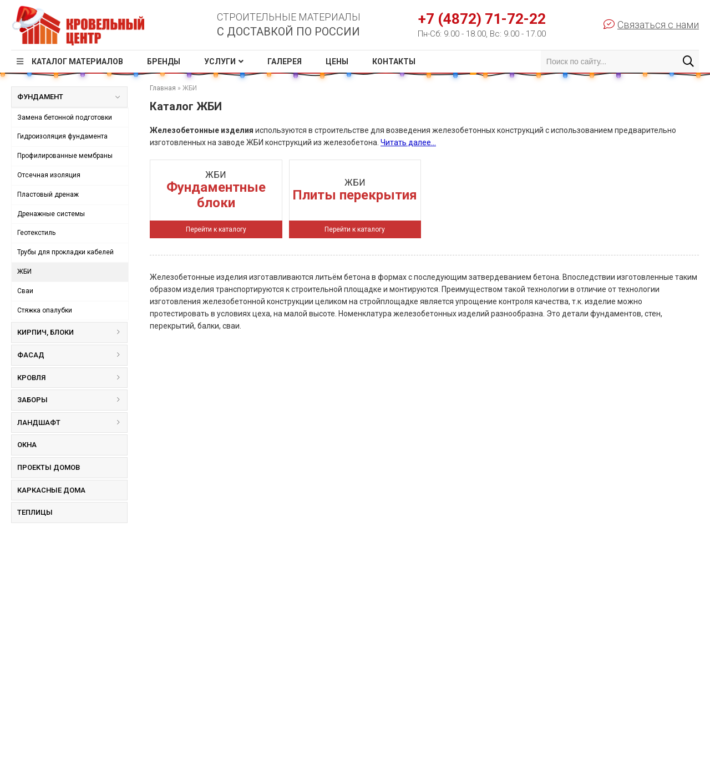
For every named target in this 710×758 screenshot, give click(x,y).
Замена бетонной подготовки (64, 117)
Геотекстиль (36, 233)
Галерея (284, 61)
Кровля (72, 377)
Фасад (72, 355)
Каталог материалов (77, 61)
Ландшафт (72, 422)
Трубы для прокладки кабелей (65, 252)
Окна (27, 445)
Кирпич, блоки (72, 332)
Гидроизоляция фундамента (62, 136)
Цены (337, 61)
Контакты (393, 61)
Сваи (25, 291)
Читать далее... (408, 142)
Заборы (72, 400)
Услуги (220, 61)
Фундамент (68, 99)
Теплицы (35, 512)
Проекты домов (48, 467)
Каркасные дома (51, 490)
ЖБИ (24, 271)
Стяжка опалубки (44, 310)
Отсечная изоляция (48, 175)
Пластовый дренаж (48, 194)
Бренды (163, 61)
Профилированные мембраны (65, 156)
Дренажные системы (51, 214)
